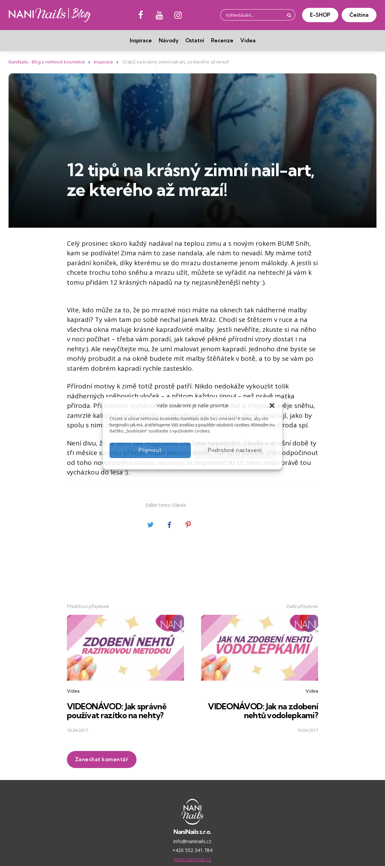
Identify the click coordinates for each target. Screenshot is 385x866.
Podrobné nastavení (234, 450)
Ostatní (194, 40)
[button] (272, 405)
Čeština (359, 15)
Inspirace (141, 40)
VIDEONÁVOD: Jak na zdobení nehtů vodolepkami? (262, 710)
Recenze (222, 40)
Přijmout (150, 450)
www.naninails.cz (192, 858)
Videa (248, 40)
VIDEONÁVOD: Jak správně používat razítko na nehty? (117, 710)
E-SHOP (320, 15)
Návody (169, 40)
